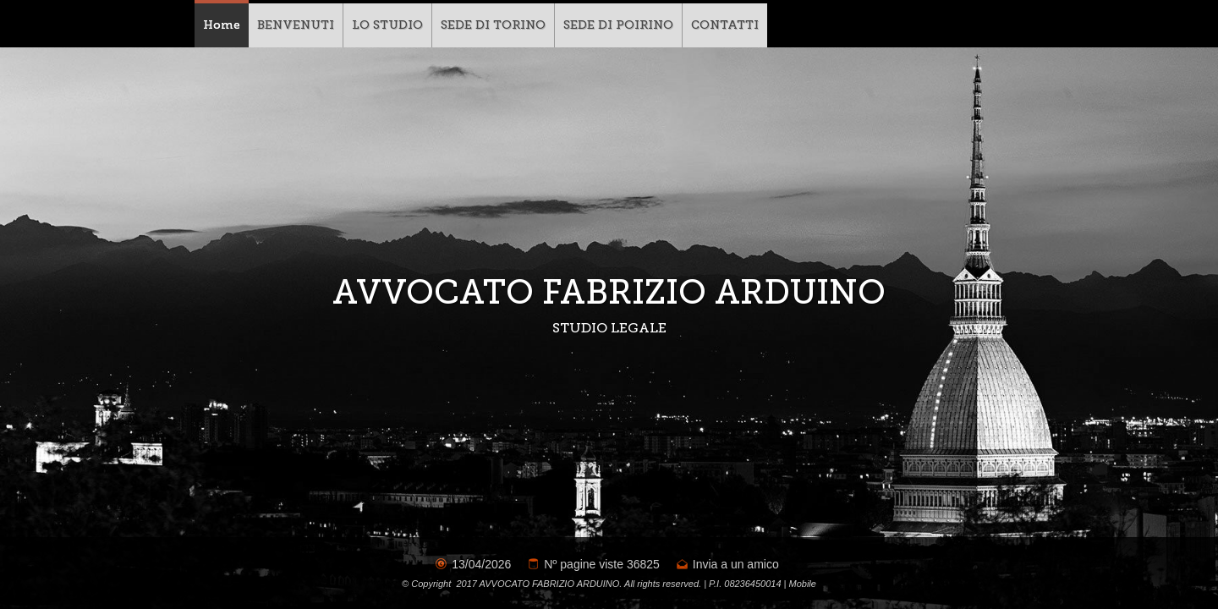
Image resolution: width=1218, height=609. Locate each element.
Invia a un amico (736, 564)
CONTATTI (725, 25)
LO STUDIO (387, 25)
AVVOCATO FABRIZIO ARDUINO (609, 292)
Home (221, 25)
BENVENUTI (295, 25)
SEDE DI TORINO (493, 25)
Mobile (802, 584)
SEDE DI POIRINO (618, 25)
